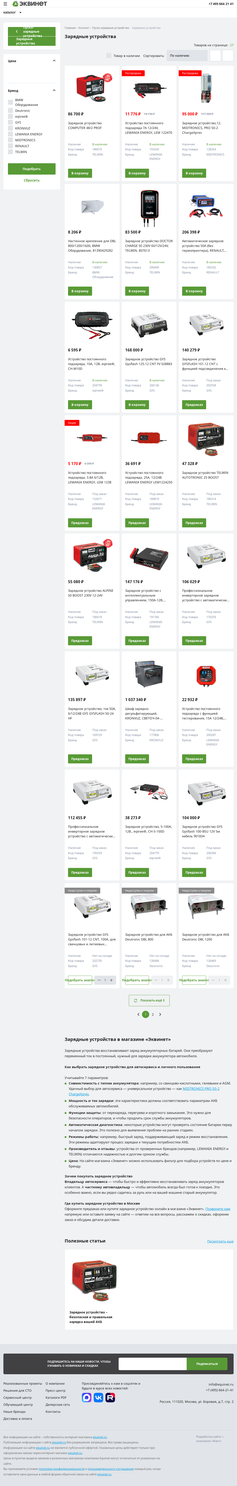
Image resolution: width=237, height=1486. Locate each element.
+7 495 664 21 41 (221, 4)
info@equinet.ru (221, 1384)
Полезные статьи (85, 1241)
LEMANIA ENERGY (25, 134)
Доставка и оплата (17, 1418)
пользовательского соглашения (111, 1469)
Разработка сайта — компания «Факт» (210, 1439)
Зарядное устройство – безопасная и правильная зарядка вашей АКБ (90, 1317)
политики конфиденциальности (62, 1469)
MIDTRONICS (21, 139)
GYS (14, 122)
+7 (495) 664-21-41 (220, 1390)
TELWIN (17, 151)
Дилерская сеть (58, 1404)
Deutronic (19, 110)
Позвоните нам (217, 1208)
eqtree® (18, 116)
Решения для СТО (17, 1390)
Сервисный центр (17, 1397)
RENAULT (18, 145)
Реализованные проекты (22, 1383)
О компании (55, 1383)
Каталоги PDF (56, 1397)
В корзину (79, 173)
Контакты (53, 1411)
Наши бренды (14, 1411)
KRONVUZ (19, 128)
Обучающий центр (18, 1404)
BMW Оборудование (23, 102)
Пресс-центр (56, 1390)
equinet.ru (100, 1437)
